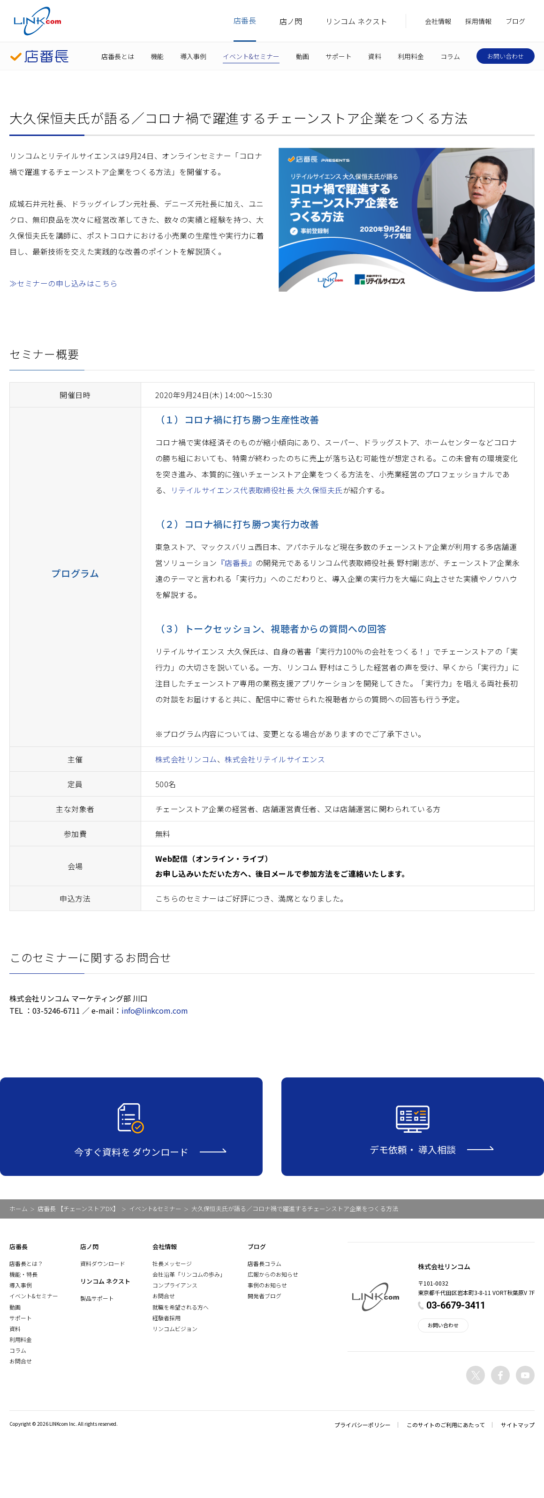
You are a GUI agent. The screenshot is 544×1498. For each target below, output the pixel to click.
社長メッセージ (172, 1263)
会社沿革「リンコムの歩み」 (189, 1274)
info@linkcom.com (154, 1010)
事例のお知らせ (267, 1285)
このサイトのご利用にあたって (446, 1425)
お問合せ (20, 1361)
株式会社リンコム (186, 759)
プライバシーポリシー (362, 1425)
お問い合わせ (505, 56)
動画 (302, 56)
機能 (157, 56)
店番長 (245, 20)
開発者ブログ (264, 1296)
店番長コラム (264, 1263)
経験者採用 (166, 1318)
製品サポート (97, 1298)
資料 (374, 56)
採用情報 (478, 21)
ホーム (18, 1208)
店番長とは (117, 56)
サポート (338, 56)
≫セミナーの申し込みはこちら (63, 283)
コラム (450, 56)
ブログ (515, 21)
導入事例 (193, 56)
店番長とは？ (26, 1263)
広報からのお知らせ (273, 1274)
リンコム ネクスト (356, 21)
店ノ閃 (291, 21)
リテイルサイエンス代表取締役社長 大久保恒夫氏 (257, 490)
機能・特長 (23, 1274)
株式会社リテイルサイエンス (275, 759)
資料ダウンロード (102, 1263)
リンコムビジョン (174, 1328)
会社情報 (438, 21)
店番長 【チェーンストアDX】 (78, 1208)
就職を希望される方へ (180, 1307)
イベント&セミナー (251, 56)
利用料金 (411, 56)
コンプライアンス (174, 1285)
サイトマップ (518, 1425)
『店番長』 (236, 562)
